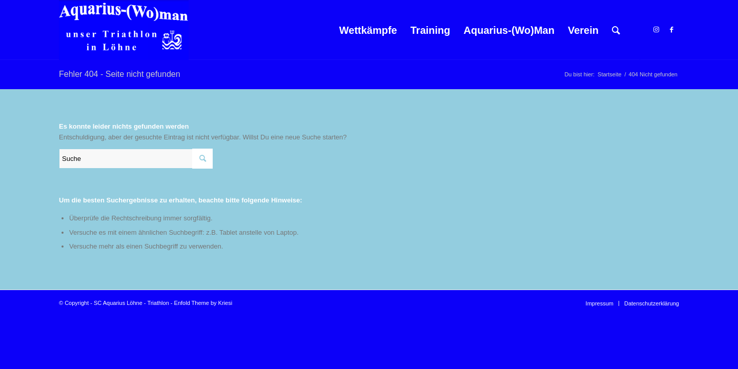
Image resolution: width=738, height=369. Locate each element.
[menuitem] (368, 30)
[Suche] (616, 30)
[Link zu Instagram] (656, 29)
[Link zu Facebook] (671, 29)
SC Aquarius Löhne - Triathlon (131, 303)
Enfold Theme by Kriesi (203, 303)
